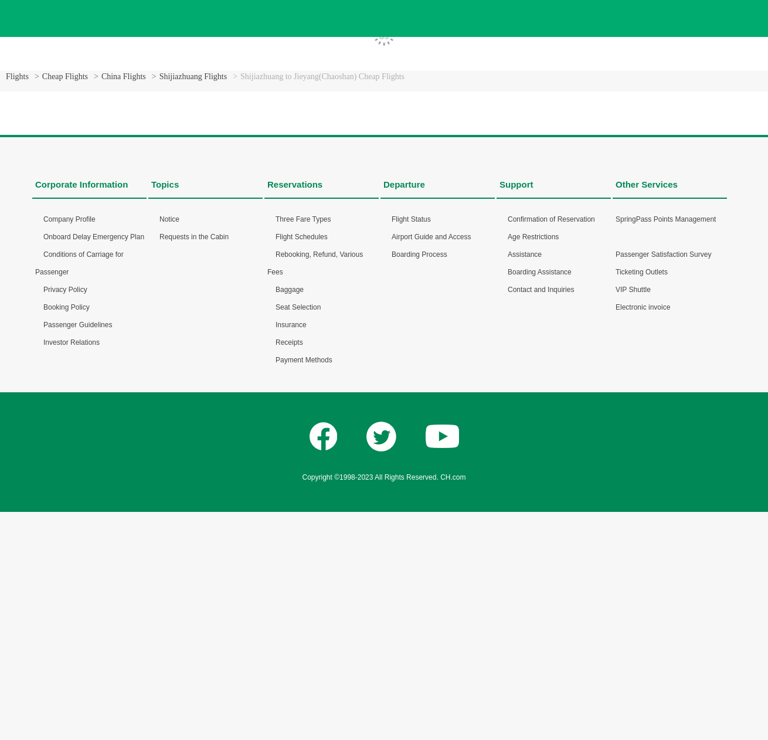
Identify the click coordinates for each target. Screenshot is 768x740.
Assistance (525, 254)
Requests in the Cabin (194, 237)
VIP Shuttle (633, 290)
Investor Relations (71, 342)
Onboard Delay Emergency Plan (93, 237)
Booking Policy (66, 307)
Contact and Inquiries (541, 290)
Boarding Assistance (540, 272)
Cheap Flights (65, 76)
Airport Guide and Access (431, 237)
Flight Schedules (302, 237)
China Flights (123, 76)
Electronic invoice (643, 307)
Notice (169, 219)
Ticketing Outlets (642, 272)
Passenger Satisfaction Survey (663, 254)
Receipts (289, 342)
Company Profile (69, 219)
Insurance (291, 325)
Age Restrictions (533, 237)
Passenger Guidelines (77, 325)
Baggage (290, 290)
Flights (17, 76)
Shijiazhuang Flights (193, 76)
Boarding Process (419, 254)
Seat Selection (298, 307)
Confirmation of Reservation (551, 219)
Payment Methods (304, 360)
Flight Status (411, 219)
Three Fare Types (303, 219)
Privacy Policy (65, 290)
